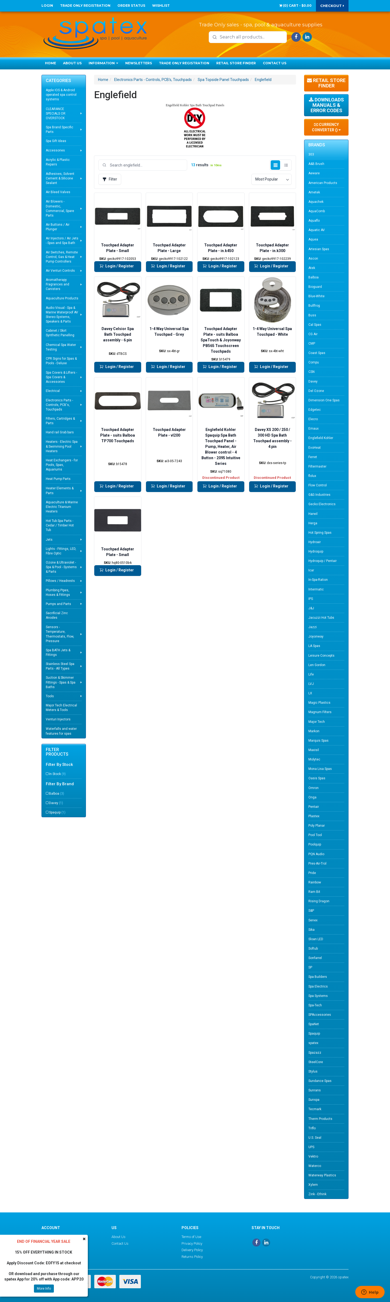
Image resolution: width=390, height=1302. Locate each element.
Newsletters (138, 63)
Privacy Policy (192, 1243)
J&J (311, 608)
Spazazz (314, 1053)
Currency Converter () (326, 127)
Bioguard (315, 287)
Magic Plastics (319, 703)
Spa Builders (317, 977)
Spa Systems (318, 996)
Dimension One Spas (324, 400)
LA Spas (314, 646)
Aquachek (315, 202)
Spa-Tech (315, 1005)
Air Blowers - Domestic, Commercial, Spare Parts (60, 208)
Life (311, 674)
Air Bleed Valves (58, 192)
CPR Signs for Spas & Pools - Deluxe (61, 361)
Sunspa (313, 1100)
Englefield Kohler (320, 438)
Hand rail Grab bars (60, 432)
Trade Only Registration (85, 5)
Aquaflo (314, 220)
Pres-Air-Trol (317, 863)
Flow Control (317, 485)
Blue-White (316, 296)
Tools (50, 696)
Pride (312, 873)
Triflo (312, 1128)
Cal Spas (314, 325)
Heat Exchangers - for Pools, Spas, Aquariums (62, 464)
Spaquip (57, 812)
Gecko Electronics (322, 504)
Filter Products (57, 752)
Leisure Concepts (321, 655)
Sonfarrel (315, 958)
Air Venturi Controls (60, 271)
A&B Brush (316, 164)
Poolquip (314, 844)
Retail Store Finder (236, 63)
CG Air (313, 334)
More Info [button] (44, 1288)
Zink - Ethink (317, 1194)
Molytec (314, 759)
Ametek (314, 192)
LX (310, 693)
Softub (313, 948)
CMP (311, 343)
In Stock (57, 774)
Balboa (56, 793)
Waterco (314, 1166)
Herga (312, 523)
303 (311, 154)
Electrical (53, 391)
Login (47, 5)
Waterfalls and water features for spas (61, 731)
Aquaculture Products (62, 298)
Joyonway (315, 636)
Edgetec (314, 410)
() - (295, 5)
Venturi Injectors (58, 719)
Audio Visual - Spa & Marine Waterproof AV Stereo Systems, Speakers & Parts (62, 314)
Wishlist (161, 5)
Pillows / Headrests (60, 581)
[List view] (286, 165)
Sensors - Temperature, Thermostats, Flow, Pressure (60, 634)
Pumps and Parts (58, 604)
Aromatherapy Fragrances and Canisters (57, 284)
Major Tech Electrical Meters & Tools (61, 707)
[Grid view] (275, 165)
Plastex (313, 816)
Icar (311, 570)
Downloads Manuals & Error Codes (326, 105)
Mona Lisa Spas (320, 769)
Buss (312, 315)
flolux (312, 476)
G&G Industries (319, 495)
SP (310, 967)
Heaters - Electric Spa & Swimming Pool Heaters (62, 446)
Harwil (313, 514)
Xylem (313, 1185)
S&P (311, 910)
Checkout (332, 5)
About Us (72, 63)
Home (50, 63)
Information (103, 63)
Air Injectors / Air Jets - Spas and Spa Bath (62, 240)
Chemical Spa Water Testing (61, 347)
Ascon (313, 258)
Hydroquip (315, 551)
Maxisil (313, 750)
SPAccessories (319, 1015)
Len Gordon (316, 665)
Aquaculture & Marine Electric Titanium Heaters (62, 506)
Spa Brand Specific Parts (59, 129)
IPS (310, 599)
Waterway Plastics (322, 1175)
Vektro (313, 1156)
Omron (313, 788)
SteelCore (315, 1062)
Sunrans (314, 1090)
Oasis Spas (316, 778)
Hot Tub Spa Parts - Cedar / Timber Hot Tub (60, 525)
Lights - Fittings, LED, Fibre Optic (61, 551)
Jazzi (312, 627)
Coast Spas (316, 353)
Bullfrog (314, 305)
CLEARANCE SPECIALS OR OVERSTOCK (55, 113)
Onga (312, 797)
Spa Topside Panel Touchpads (223, 79)
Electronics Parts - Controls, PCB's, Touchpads (59, 404)
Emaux (313, 428)
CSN (311, 372)
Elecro (313, 419)
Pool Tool (315, 835)
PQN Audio (316, 854)
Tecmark (314, 1109)
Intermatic (316, 589)
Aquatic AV (316, 230)
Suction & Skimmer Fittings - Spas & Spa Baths (60, 682)
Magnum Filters (320, 712)
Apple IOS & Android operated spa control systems (61, 94)
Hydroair (314, 542)
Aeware (314, 173)
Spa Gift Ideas (56, 141)
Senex (313, 920)
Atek (311, 268)
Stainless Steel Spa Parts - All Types (60, 666)
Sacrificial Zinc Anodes (57, 615)
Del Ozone (316, 391)
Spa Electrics (318, 986)
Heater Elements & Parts (60, 490)
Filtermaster (317, 466)
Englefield (263, 79)
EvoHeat (314, 448)
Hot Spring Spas (320, 533)
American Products (322, 183)
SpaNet (313, 1024)
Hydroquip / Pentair (322, 561)
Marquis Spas (318, 740)
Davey (56, 803)
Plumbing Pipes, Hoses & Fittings (58, 592)
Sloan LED (315, 939)
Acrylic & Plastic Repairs (58, 162)
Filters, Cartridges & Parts (60, 421)
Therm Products (320, 1119)
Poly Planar (316, 825)
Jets (49, 540)
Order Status (131, 5)
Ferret (312, 457)
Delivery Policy (192, 1250)
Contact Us (274, 63)
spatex (313, 1043)
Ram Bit (314, 892)
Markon (313, 731)
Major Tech (316, 722)
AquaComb (316, 211)
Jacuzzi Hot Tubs (321, 618)
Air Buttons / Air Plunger (57, 227)
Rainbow (314, 882)
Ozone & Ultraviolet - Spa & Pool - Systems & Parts (61, 567)
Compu (313, 362)
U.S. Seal (314, 1138)
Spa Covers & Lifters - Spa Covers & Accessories (61, 377)
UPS (311, 1147)
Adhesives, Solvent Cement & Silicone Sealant (60, 178)
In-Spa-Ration (318, 580)
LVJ (311, 684)
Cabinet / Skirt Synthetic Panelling (60, 333)
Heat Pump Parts (58, 479)
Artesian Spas (318, 249)
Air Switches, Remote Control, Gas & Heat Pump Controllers (62, 256)
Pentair (313, 807)
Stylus (313, 1071)
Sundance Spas (320, 1081)
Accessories (55, 150)
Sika (311, 930)
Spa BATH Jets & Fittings (58, 652)
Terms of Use (191, 1237)
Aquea (313, 239)
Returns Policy (192, 1257)
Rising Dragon (318, 901)
